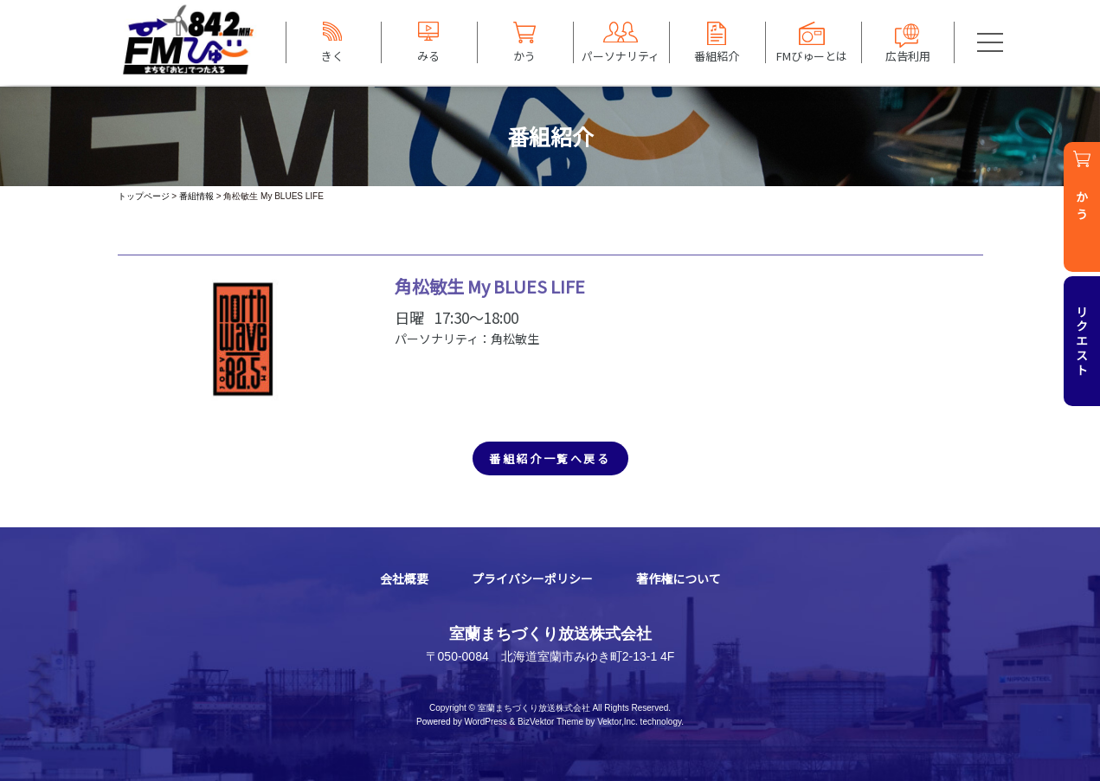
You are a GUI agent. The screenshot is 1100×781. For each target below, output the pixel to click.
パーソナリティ (620, 55)
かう (524, 55)
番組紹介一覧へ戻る (549, 458)
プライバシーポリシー (532, 579)
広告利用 (907, 55)
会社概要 (404, 579)
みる (428, 55)
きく (332, 55)
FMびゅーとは (811, 55)
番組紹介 (716, 55)
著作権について (678, 579)
